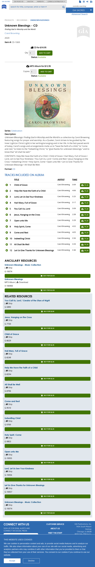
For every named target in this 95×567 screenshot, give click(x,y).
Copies (26, 71)
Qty (26, 52)
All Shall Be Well (12, 384)
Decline (31, 561)
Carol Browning (12, 33)
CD (14, 169)
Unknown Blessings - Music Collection (23, 265)
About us (55, 528)
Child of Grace (12, 334)
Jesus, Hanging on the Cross (18, 317)
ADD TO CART (44, 53)
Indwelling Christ (13, 418)
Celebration (16, 130)
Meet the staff (55, 533)
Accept (12, 561)
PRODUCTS (9, 20)
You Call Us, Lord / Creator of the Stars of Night (27, 300)
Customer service (55, 524)
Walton (30, 1)
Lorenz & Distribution (56, 1)
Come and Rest (12, 401)
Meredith (40, 1)
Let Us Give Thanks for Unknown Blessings (24, 485)
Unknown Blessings (14, 279)
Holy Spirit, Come (13, 435)
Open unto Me (12, 451)
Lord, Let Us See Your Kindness (19, 468)
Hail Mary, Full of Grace (16, 351)
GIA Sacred (6, 1)
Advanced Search (80, 14)
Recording (22, 20)
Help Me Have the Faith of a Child (21, 367)
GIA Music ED (18, 1)
